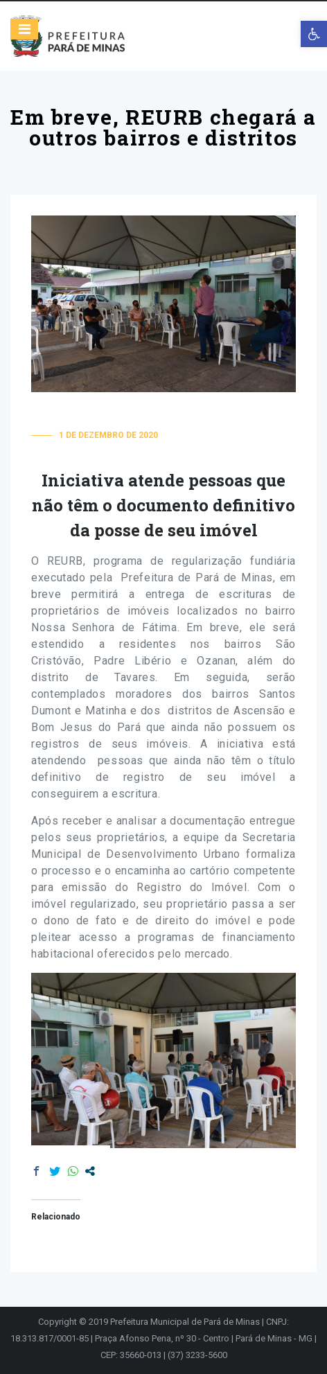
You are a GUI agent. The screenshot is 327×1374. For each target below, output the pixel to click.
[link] (314, 34)
